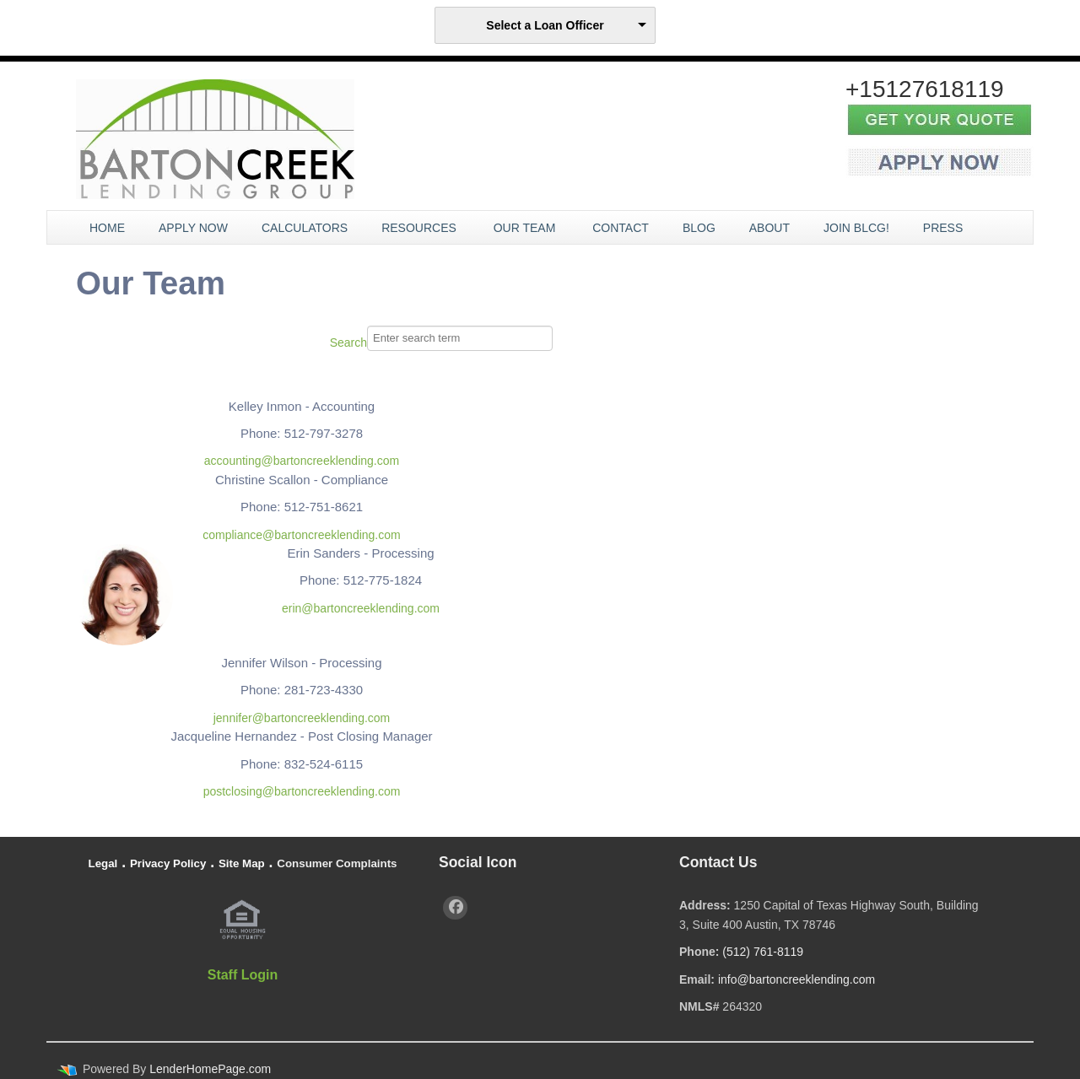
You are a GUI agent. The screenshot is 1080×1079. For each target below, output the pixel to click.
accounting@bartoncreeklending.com (301, 460)
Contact (620, 228)
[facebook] (455, 908)
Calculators (305, 228)
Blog (699, 228)
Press (944, 228)
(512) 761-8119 (762, 951)
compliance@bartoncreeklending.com (301, 535)
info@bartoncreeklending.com (796, 979)
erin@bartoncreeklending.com (361, 608)
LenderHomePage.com (210, 1069)
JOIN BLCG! (856, 228)
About (769, 228)
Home (107, 228)
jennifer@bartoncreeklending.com (302, 718)
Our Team (526, 228)
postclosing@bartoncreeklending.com (302, 791)
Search (348, 342)
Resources (420, 228)
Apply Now (193, 228)
